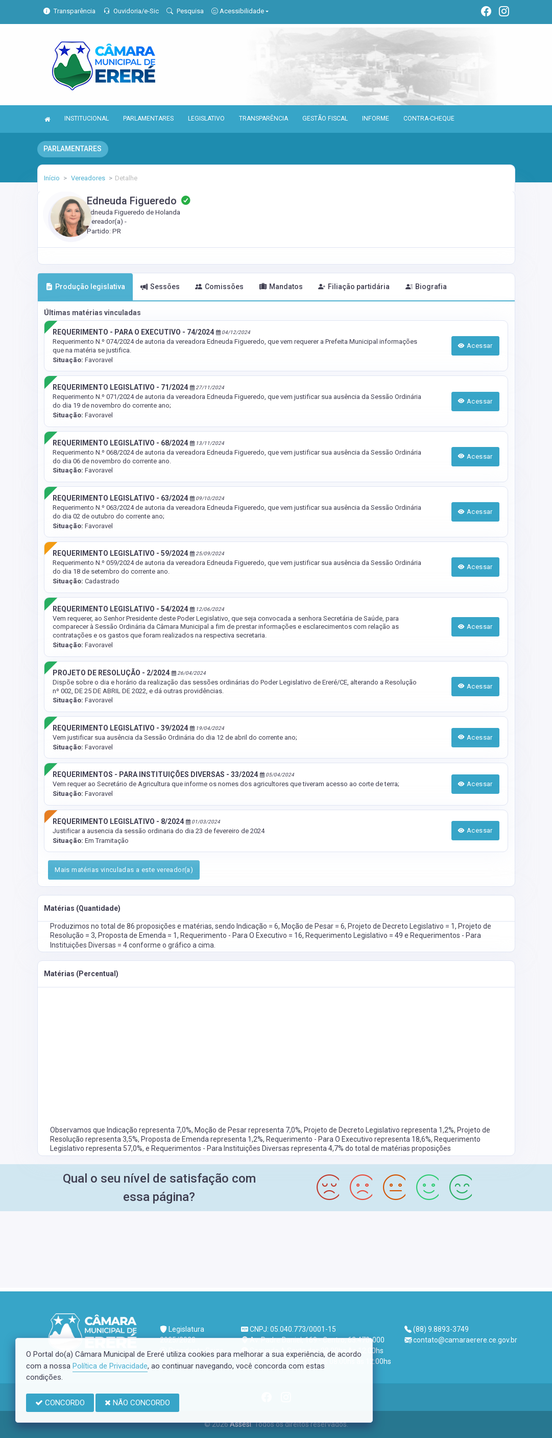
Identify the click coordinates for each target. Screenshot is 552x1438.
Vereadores (87, 178)
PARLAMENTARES (148, 118)
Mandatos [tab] (281, 286)
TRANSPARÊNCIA (263, 118)
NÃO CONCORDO (137, 1402)
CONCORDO (60, 1402)
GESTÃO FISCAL (325, 118)
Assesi (240, 1424)
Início (52, 178)
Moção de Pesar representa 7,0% (248, 1130)
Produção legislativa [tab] (85, 286)
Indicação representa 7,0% (149, 1130)
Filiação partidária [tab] (354, 286)
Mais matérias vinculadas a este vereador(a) (124, 870)
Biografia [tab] (426, 286)
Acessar (475, 345)
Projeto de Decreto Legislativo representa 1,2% (379, 1130)
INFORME (375, 118)
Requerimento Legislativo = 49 (354, 935)
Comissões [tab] (219, 286)
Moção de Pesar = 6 (313, 926)
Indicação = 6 (257, 926)
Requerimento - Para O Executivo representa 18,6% (348, 1139)
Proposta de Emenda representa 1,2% (202, 1139)
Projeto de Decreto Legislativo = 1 (401, 926)
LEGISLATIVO (206, 118)
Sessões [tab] (160, 286)
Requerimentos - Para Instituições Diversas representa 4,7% (248, 1148)
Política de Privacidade (110, 1366)
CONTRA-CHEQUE (428, 118)
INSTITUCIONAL (86, 118)
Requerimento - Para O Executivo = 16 (241, 935)
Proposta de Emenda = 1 (137, 935)
